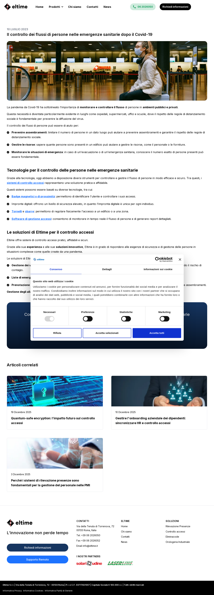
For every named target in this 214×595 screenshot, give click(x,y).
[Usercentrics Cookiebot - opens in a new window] (157, 259)
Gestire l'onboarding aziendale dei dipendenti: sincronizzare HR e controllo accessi (150, 420)
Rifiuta (57, 332)
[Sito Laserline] (120, 563)
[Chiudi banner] (180, 259)
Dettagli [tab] (107, 269)
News (107, 6)
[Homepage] (15, 6)
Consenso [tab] (56, 269)
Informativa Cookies (33, 590)
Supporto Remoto (37, 559)
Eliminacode (172, 536)
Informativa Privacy (12, 590)
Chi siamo (74, 6)
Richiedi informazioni (175, 6)
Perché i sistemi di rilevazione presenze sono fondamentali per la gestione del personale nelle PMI (50, 483)
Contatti (92, 6)
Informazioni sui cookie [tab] (158, 269)
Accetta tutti (156, 332)
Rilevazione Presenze (178, 526)
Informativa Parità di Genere (59, 590)
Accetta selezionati (107, 332)
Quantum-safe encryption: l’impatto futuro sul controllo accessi (53, 420)
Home (39, 6)
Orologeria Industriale (178, 541)
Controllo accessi (175, 531)
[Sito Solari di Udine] (89, 563)
